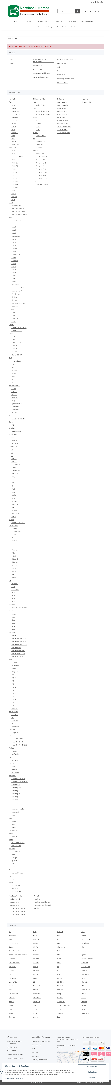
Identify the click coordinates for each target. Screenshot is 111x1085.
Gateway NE (16, 407)
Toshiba (12, 849)
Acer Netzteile (62, 102)
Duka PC (36, 955)
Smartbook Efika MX (18, 419)
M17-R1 (14, 172)
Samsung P (15, 791)
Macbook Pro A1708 (43, 114)
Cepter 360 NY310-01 (19, 327)
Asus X (14, 276)
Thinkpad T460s (41, 172)
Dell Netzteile (62, 111)
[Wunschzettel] (90, 11)
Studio (14, 373)
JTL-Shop (100, 1082)
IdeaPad (14, 544)
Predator (15, 132)
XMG (10, 876)
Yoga (13, 574)
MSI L (13, 690)
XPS (13, 382)
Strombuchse (13, 830)
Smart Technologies (64, 1005)
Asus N (14, 251)
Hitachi (11, 437)
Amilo (14, 388)
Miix (13, 553)
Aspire (14, 108)
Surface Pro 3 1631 (18, 650)
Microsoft (12, 632)
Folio (13, 480)
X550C (38, 126)
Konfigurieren (92, 1072)
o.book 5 (14, 315)
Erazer (14, 617)
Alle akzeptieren (92, 1066)
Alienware (12, 148)
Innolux (84, 970)
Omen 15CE (40, 145)
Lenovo (35, 151)
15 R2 (13, 151)
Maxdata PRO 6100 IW (19, 608)
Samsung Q (16, 794)
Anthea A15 (16, 885)
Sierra (35, 1005)
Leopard (14, 669)
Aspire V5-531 (40, 105)
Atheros (36, 939)
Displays (14, 440)
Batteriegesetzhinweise (65, 79)
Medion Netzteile (63, 123)
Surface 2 (15, 635)
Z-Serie (14, 577)
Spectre (14, 507)
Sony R (14, 821)
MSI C (14, 678)
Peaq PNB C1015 (17, 742)
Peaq (11, 736)
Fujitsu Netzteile (63, 114)
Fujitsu (35, 132)
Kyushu (35, 978)
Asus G (14, 242)
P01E (13, 199)
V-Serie (14, 568)
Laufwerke (15, 443)
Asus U (14, 270)
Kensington (85, 974)
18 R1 (13, 154)
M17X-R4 (15, 184)
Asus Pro (15, 260)
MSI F (13, 684)
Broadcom (85, 943)
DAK (34, 951)
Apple (11, 203)
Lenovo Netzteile (63, 120)
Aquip (83, 935)
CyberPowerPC (14, 951)
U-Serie (14, 565)
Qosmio (14, 861)
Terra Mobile (16, 845)
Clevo (11, 334)
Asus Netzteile (62, 108)
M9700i (14, 196)
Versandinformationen (41, 77)
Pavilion (14, 495)
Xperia (14, 827)
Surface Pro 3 (16, 647)
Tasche (36, 908)
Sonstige (84, 1005)
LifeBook (14, 398)
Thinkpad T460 (41, 169)
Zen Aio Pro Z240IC (18, 303)
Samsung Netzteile (64, 126)
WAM (13, 626)
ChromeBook (16, 114)
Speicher (36, 1009)
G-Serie (14, 483)
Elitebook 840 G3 (41, 142)
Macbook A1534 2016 (19, 911)
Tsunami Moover (17, 873)
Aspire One (15, 111)
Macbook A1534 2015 (19, 908)
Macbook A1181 (14, 902)
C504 (13, 879)
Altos (13, 105)
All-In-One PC (16, 221)
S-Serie (14, 556)
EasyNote (15, 721)
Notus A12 (15, 888)
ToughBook (15, 733)
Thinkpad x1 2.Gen (42, 178)
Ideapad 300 (40, 154)
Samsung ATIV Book (18, 778)
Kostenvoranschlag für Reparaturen (41, 60)
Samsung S (15, 800)
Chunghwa (61, 947)
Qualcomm (37, 998)
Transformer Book (18, 288)
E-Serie (14, 535)
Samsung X (15, 812)
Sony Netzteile (62, 129)
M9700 (14, 193)
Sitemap (60, 71)
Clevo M (14, 340)
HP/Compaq (85, 966)
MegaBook (15, 672)
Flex (13, 538)
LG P (13, 596)
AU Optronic (85, 939)
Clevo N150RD (16, 343)
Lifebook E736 (40, 135)
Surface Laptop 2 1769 (19, 644)
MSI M (14, 693)
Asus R (14, 263)
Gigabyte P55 (16, 431)
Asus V (14, 273)
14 (12, 449)
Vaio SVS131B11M (42, 184)
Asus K (14, 245)
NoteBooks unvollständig (43, 905)
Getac (11, 422)
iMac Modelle (16, 206)
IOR (58, 974)
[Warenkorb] (98, 11)
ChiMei (35, 947)
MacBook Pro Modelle (19, 215)
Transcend (85, 1013)
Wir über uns (37, 69)
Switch (14, 142)
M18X (13, 190)
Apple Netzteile (62, 105)
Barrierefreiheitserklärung (66, 59)
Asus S (14, 267)
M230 (13, 425)
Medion (11, 611)
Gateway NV (16, 410)
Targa (11, 833)
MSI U (14, 699)
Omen (14, 492)
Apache (14, 663)
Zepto (11, 882)
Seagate (84, 1001)
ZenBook (15, 306)
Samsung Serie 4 (17, 803)
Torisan (35, 1013)
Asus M (14, 248)
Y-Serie (14, 571)
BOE (58, 943)
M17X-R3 (15, 181)
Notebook (37, 899)
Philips (11, 748)
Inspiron (14, 364)
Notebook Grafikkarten (42, 902)
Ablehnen (92, 1077)
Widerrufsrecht (62, 83)
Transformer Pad (17, 291)
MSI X (13, 705)
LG (10, 580)
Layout (59, 978)
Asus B (14, 227)
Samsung (12, 775)
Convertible (16, 471)
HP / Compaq (13, 446)
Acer (10, 102)
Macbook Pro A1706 (43, 111)
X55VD (38, 129)
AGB (58, 67)
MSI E (13, 681)
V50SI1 (14, 321)
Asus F (14, 239)
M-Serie (14, 550)
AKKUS (36, 896)
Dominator (15, 666)
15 (12, 452)
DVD (58, 955)
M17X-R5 (15, 187)
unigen (35, 1017)
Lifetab (14, 620)
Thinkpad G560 (41, 160)
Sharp (11, 1005)
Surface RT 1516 (17, 657)
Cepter (11, 324)
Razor (83, 998)
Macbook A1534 (14, 905)
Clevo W (14, 349)
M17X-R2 (15, 178)
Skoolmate (15, 727)
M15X (13, 169)
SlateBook (15, 504)
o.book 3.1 (15, 312)
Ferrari (14, 123)
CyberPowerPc (17, 404)
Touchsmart (16, 513)
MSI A (14, 675)
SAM (13, 623)
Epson (83, 955)
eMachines (15, 117)
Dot (13, 717)
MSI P (13, 696)
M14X (13, 160)
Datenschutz (19, 1078)
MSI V (13, 702)
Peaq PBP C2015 (17, 739)
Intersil (35, 974)
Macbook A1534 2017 (19, 914)
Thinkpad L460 (41, 163)
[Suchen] (66, 11)
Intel (13, 586)
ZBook (14, 516)
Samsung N (16, 785)
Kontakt (100, 2)
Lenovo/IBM (13, 982)
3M (10, 931)
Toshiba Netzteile (63, 132)
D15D (38, 120)
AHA (82, 931)
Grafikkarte (13, 434)
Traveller (15, 836)
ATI (58, 939)
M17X (13, 175)
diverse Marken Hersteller (18, 955)
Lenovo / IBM (13, 526)
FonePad (15, 282)
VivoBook (15, 297)
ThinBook (15, 559)
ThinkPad (15, 562)
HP (34, 139)
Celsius (14, 391)
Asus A (14, 224)
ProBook (14, 501)
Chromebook (16, 852)
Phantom (15, 708)
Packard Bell (13, 711)
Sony (10, 818)
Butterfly (15, 714)
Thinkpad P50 (40, 166)
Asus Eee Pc (16, 236)
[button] (85, 11)
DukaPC (14, 352)
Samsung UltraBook (18, 809)
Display (84, 951)
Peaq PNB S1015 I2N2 (19, 745)
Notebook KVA (86, 102)
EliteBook (15, 474)
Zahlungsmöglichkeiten (41, 73)
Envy (13, 477)
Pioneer (11, 757)
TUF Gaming (16, 294)
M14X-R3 (15, 166)
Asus (10, 218)
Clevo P (14, 346)
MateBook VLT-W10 (18, 522)
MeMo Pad (15, 285)
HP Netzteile (61, 117)
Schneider (60, 1001)
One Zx (14, 413)
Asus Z (14, 279)
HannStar (12, 966)
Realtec (11, 1001)
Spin (13, 135)
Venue (14, 376)
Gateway (12, 401)
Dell (10, 358)
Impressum (9, 1078)
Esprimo (14, 395)
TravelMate (15, 145)
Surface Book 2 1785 (19, 638)
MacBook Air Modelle (19, 212)
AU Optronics (13, 943)
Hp (13, 486)
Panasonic (12, 730)
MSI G (14, 687)
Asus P (14, 257)
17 (12, 455)
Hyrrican (36, 970)
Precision (15, 370)
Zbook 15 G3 (40, 148)
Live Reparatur (38, 65)
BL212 (14, 766)
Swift (13, 139)
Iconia (14, 126)
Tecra (13, 867)
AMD (35, 935)
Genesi (11, 416)
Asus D (14, 230)
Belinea (11, 309)
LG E (13, 593)
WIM (13, 629)
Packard (60, 990)
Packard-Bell (13, 994)
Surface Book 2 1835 (19, 641)
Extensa (14, 120)
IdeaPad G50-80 (41, 157)
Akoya (14, 614)
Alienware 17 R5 (17, 157)
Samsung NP (16, 788)
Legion (14, 547)
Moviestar (60, 986)
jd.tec (85, 1082)
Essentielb (36, 959)
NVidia (35, 990)
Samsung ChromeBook (19, 781)
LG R (13, 599)
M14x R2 (15, 163)
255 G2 (14, 458)
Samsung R (15, 797)
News (92, 2)
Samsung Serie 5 (17, 806)
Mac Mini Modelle (18, 209)
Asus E (14, 233)
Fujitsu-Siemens (14, 963)
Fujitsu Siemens (14, 385)
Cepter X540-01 (17, 331)
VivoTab (14, 300)
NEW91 (14, 724)
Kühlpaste (12, 978)
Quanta (11, 763)
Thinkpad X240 (41, 175)
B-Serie (14, 529)
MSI (10, 660)
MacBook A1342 (14, 899)
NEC (10, 990)
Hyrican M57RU (17, 355)
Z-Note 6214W (16, 891)
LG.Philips (60, 982)
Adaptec (60, 931)
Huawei (11, 519)
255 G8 (14, 462)
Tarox (11, 839)
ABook (14, 337)
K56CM (38, 123)
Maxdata (12, 605)
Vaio (13, 824)
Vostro (14, 379)
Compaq (14, 468)
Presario (14, 498)
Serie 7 (14, 815)
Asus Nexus (16, 254)
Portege (14, 858)
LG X (13, 602)
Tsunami (12, 870)
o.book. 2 (15, 318)
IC (58, 970)
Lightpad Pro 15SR (18, 842)
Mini (13, 489)
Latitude (14, 367)
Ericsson (12, 959)
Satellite (14, 864)
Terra (11, 1013)
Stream (14, 510)
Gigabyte (12, 428)
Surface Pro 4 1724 (18, 654)
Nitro (13, 129)
